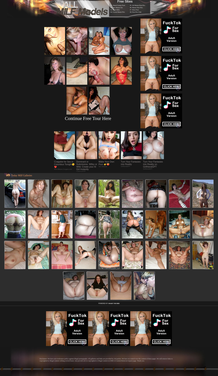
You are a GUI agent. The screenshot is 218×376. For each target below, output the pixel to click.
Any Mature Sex (118, 7)
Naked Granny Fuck (119, 5)
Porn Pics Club (136, 12)
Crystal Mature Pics (119, 12)
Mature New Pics (137, 7)
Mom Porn (135, 10)
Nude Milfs (116, 10)
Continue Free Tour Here (88, 118)
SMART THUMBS (114, 303)
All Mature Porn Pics (138, 5)
